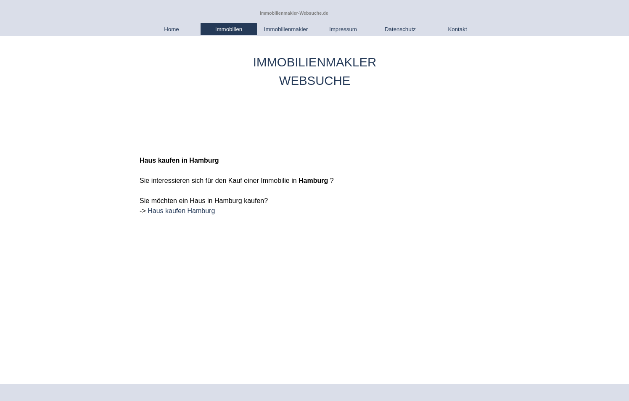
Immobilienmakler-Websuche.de (294, 13)
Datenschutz (400, 29)
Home (171, 29)
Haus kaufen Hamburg (181, 210)
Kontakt (457, 29)
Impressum (343, 29)
